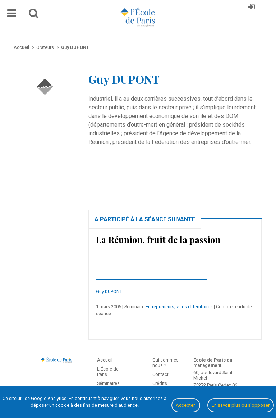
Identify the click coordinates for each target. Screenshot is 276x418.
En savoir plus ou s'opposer (241, 405)
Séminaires (108, 383)
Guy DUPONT (109, 291)
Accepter (186, 405)
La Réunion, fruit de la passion (158, 239)
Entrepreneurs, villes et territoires (179, 306)
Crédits (159, 383)
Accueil (104, 360)
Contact (160, 374)
